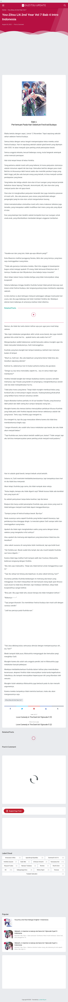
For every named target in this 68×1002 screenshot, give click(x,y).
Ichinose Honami (38, 862)
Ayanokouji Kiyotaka (32, 857)
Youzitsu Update (34, 5)
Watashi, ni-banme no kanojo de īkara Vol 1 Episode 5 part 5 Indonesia (36, 932)
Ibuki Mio (23, 862)
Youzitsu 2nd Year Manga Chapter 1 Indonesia (31, 920)
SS (5, 870)
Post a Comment (19, 24)
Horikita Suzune (8, 862)
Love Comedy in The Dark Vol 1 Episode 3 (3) (34, 717)
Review (42, 866)
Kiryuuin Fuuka (8, 866)
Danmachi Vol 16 (53, 857)
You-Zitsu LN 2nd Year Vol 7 (14, 700)
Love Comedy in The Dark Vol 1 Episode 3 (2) (34, 724)
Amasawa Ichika (10, 857)
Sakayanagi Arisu (22, 870)
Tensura (56, 870)
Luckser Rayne (42, 999)
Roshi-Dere (56, 866)
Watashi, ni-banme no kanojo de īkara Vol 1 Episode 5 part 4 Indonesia (36, 944)
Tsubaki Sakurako (31, 874)
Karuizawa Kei (55, 862)
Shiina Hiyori (40, 870)
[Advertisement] (34, 56)
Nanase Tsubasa (26, 866)
